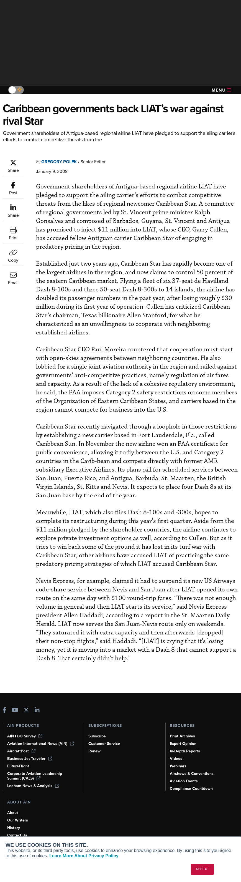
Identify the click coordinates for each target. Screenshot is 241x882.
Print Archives (182, 736)
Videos (176, 758)
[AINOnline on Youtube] (15, 710)
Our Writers (17, 820)
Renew (94, 751)
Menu (221, 90)
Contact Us (17, 835)
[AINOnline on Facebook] (4, 710)
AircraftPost (21, 751)
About (12, 812)
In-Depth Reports (185, 751)
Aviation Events (184, 781)
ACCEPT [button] (202, 869)
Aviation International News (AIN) (40, 743)
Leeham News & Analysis (33, 785)
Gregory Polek (59, 161)
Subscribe (97, 736)
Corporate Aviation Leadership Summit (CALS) (34, 776)
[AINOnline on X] (26, 710)
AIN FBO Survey (24, 736)
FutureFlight (18, 766)
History (13, 827)
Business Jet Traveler (29, 758)
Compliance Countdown (191, 788)
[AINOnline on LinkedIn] (37, 710)
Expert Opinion (183, 743)
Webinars (178, 766)
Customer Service (104, 743)
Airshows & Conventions (192, 773)
